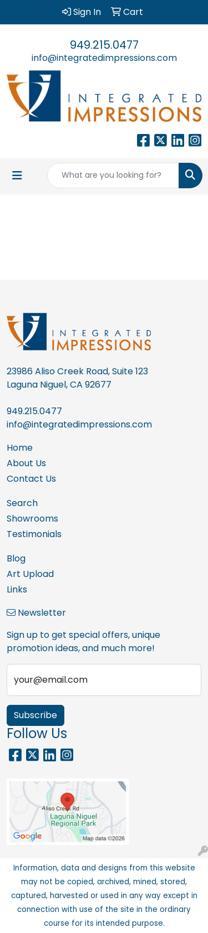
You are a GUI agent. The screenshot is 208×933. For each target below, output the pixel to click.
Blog (16, 558)
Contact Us (31, 478)
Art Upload (30, 574)
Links (17, 589)
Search (22, 503)
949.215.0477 (104, 45)
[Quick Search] (113, 175)
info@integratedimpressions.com (104, 57)
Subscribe (35, 715)
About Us (26, 463)
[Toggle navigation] (17, 175)
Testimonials (34, 534)
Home (20, 447)
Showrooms (32, 518)
